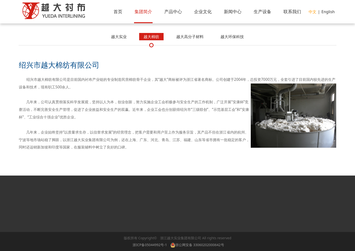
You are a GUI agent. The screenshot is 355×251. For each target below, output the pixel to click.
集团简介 (143, 11)
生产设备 (262, 11)
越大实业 (119, 36)
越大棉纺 (151, 36)
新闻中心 (232, 11)
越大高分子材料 (190, 36)
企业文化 (203, 11)
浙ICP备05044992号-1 (150, 244)
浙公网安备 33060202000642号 (198, 244)
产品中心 (173, 11)
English (328, 11)
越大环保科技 (232, 36)
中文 (312, 11)
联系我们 (292, 11)
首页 (118, 11)
